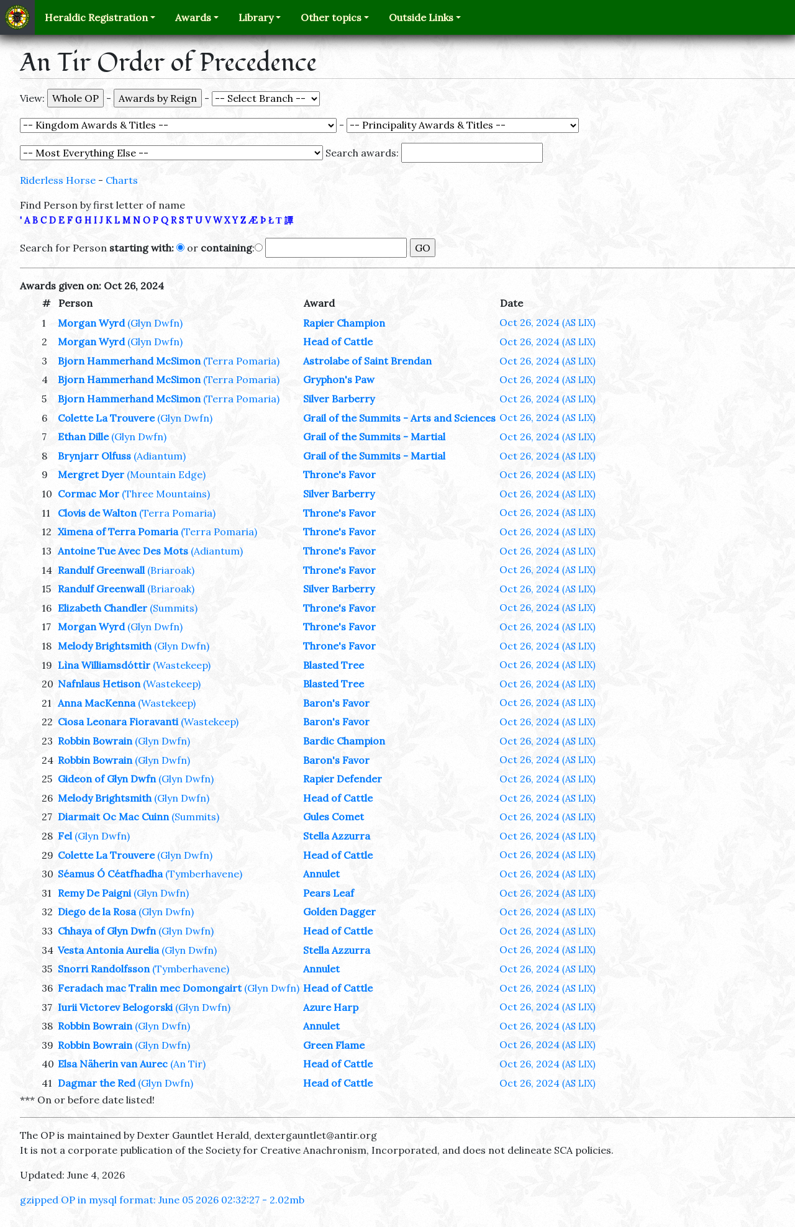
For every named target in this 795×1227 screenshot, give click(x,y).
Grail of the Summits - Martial (374, 436)
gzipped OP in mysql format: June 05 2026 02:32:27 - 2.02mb (162, 1199)
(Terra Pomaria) (241, 361)
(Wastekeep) (182, 665)
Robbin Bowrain (95, 741)
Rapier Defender (342, 778)
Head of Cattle (338, 341)
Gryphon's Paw (339, 379)
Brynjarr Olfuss (94, 456)
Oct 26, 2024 (547, 322)
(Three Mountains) (166, 493)
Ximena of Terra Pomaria (118, 531)
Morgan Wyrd (91, 323)
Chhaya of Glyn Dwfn (107, 931)
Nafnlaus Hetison (99, 683)
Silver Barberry (339, 398)
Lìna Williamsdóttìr (104, 665)
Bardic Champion (344, 741)
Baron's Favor (336, 703)
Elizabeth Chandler (102, 608)
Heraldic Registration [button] (96, 17)
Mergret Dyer (91, 474)
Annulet (321, 873)
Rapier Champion (344, 323)
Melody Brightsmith (105, 646)
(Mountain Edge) (166, 474)
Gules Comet (333, 816)
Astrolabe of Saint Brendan (367, 361)
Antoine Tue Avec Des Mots (123, 551)
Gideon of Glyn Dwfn (107, 778)
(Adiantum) (160, 456)
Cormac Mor (88, 493)
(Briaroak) (170, 570)
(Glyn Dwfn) (155, 323)
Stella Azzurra (336, 836)
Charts (122, 180)
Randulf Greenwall (101, 570)
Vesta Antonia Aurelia (108, 950)
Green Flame (334, 1045)
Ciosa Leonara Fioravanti (118, 721)
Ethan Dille (83, 436)
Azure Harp (330, 1007)
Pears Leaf (328, 893)
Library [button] (255, 17)
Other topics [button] (331, 17)
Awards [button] (193, 17)
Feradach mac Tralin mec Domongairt (150, 988)
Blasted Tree (333, 665)
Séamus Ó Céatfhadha (110, 873)
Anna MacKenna (96, 703)
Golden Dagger (339, 911)
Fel (65, 836)
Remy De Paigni (94, 893)
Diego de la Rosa (97, 911)
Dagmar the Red (96, 1083)
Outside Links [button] (421, 17)
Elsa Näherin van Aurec (113, 1063)
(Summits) (174, 608)
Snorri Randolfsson (104, 968)
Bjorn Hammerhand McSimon (129, 361)
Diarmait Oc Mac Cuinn (113, 816)
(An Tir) (188, 1063)
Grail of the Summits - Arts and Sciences (399, 418)
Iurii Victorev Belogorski (115, 1007)
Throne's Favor (339, 474)
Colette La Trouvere (106, 418)
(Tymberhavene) (203, 873)
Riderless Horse (58, 180)
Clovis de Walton (97, 513)
